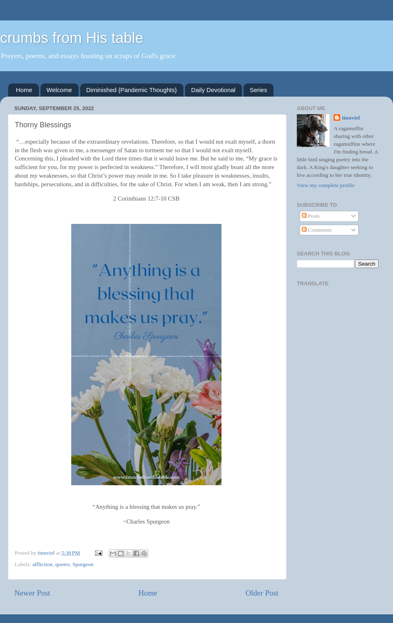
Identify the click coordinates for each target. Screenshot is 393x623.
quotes (62, 564)
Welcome (59, 89)
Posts (311, 216)
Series (258, 89)
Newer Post (32, 593)
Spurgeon (83, 564)
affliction (42, 564)
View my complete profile (326, 185)
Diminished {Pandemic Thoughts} (131, 89)
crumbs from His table (71, 37)
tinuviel (351, 118)
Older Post (262, 593)
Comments (317, 230)
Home (24, 89)
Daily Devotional (213, 89)
